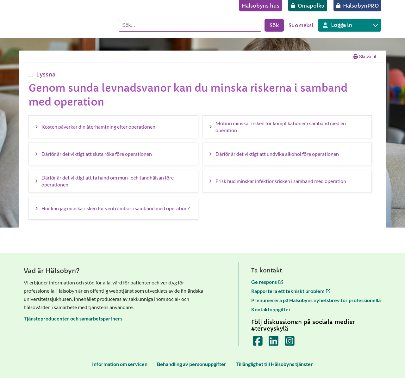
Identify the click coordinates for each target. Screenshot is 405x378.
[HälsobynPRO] (357, 5)
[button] (45, 74)
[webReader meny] (30, 76)
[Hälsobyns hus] (260, 5)
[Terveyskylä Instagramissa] (290, 343)
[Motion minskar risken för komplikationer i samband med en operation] (287, 126)
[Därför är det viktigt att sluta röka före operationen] (113, 154)
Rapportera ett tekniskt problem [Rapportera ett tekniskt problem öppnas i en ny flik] (290, 291)
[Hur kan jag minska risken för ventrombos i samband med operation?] (113, 208)
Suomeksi (301, 25)
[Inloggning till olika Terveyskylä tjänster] (349, 25)
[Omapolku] (307, 5)
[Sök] (190, 25)
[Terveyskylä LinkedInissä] (273, 343)
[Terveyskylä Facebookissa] (258, 343)
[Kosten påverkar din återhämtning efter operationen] (113, 126)
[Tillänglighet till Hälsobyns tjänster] (274, 364)
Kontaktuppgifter (271, 309)
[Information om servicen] (119, 364)
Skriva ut (364, 56)
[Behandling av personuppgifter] (191, 364)
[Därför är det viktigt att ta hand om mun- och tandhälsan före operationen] (113, 181)
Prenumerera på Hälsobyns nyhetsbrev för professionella (316, 300)
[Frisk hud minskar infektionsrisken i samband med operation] (287, 181)
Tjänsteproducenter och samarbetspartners (73, 318)
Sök (274, 25)
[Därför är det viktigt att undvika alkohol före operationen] (287, 154)
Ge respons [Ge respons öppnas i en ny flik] (267, 282)
